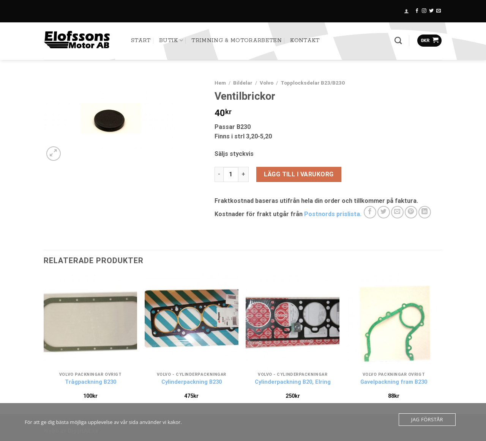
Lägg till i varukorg (299, 174)
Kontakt (304, 40)
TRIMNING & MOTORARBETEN (236, 40)
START (141, 40)
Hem (220, 83)
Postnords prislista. (333, 214)
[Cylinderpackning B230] (191, 321)
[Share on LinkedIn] (424, 212)
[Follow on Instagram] (424, 11)
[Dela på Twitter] (383, 212)
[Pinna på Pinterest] (411, 212)
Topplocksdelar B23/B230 (313, 83)
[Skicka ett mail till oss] (438, 11)
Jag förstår (427, 419)
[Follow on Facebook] (417, 11)
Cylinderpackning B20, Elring (293, 382)
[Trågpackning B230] (90, 321)
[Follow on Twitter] (431, 11)
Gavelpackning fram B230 (393, 382)
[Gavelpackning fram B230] (394, 321)
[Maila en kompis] (397, 212)
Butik (171, 40)
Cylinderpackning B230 (191, 382)
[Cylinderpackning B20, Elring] (292, 321)
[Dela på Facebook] (370, 212)
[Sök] (398, 40)
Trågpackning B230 (90, 382)
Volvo (266, 83)
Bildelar (242, 83)
